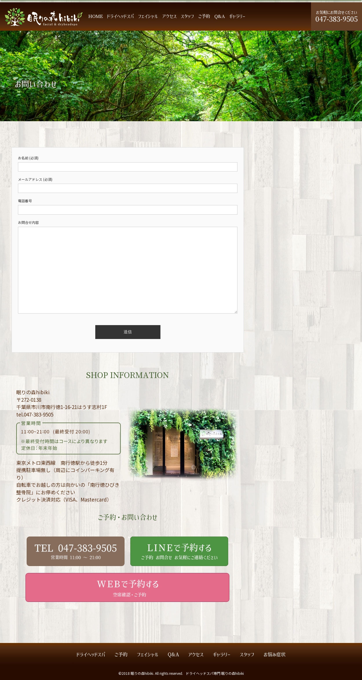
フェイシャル (148, 16)
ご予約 (204, 16)
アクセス (169, 16)
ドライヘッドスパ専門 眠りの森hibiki (215, 673)
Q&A (219, 16)
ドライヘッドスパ (120, 16)
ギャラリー (237, 16)
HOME (95, 16)
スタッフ (187, 16)
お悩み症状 (275, 655)
